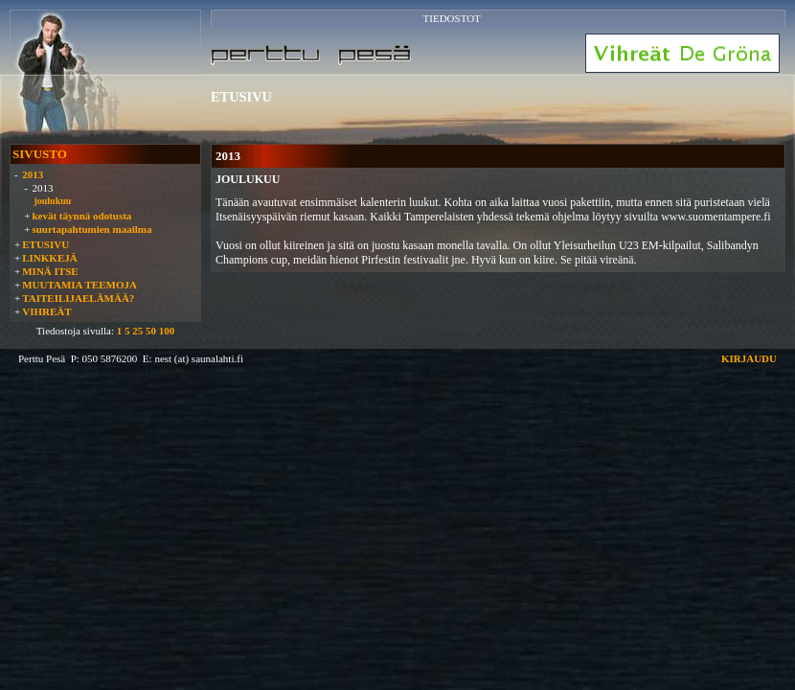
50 (151, 330)
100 (167, 330)
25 (137, 330)
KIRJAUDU (749, 358)
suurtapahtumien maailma (91, 229)
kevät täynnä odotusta (81, 215)
